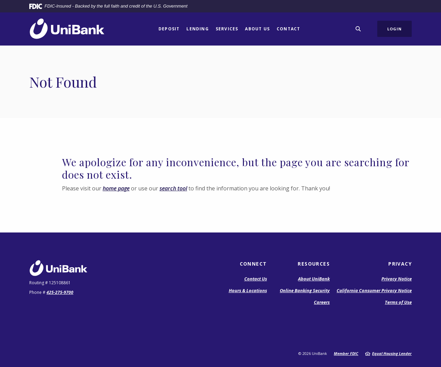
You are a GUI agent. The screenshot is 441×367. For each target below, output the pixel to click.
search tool (173, 188)
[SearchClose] (358, 29)
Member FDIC (346, 353)
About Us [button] (257, 29)
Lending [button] (197, 29)
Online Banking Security (305, 290)
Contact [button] (288, 29)
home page (116, 188)
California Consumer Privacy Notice (374, 290)
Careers (322, 302)
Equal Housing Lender (392, 353)
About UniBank (314, 279)
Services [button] (227, 29)
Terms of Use (398, 302)
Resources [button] (314, 263)
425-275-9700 (60, 292)
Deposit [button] (169, 29)
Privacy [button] (400, 263)
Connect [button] (253, 263)
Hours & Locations (248, 290)
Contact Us (255, 279)
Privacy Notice (396, 279)
